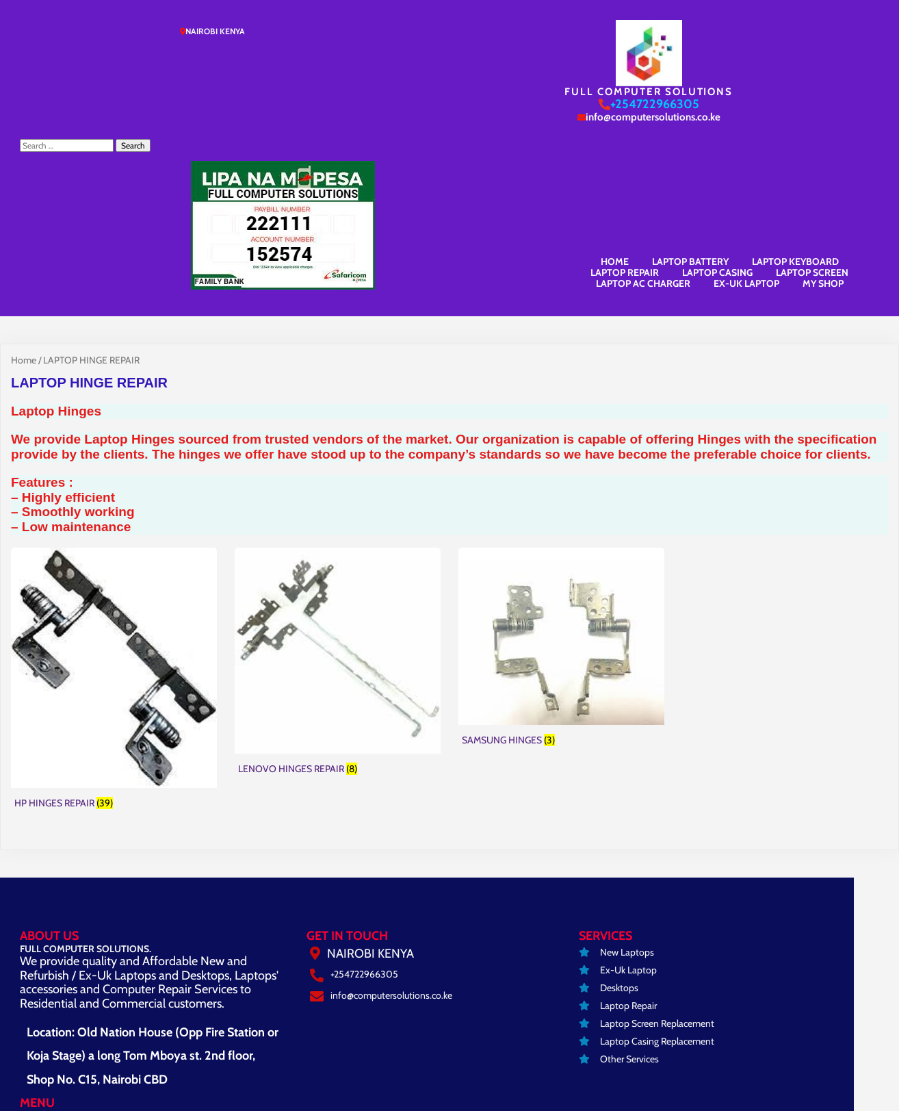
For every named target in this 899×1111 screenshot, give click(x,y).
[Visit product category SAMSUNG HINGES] (561, 517)
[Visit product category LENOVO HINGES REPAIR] (338, 532)
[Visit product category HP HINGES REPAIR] (114, 549)
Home (23, 228)
